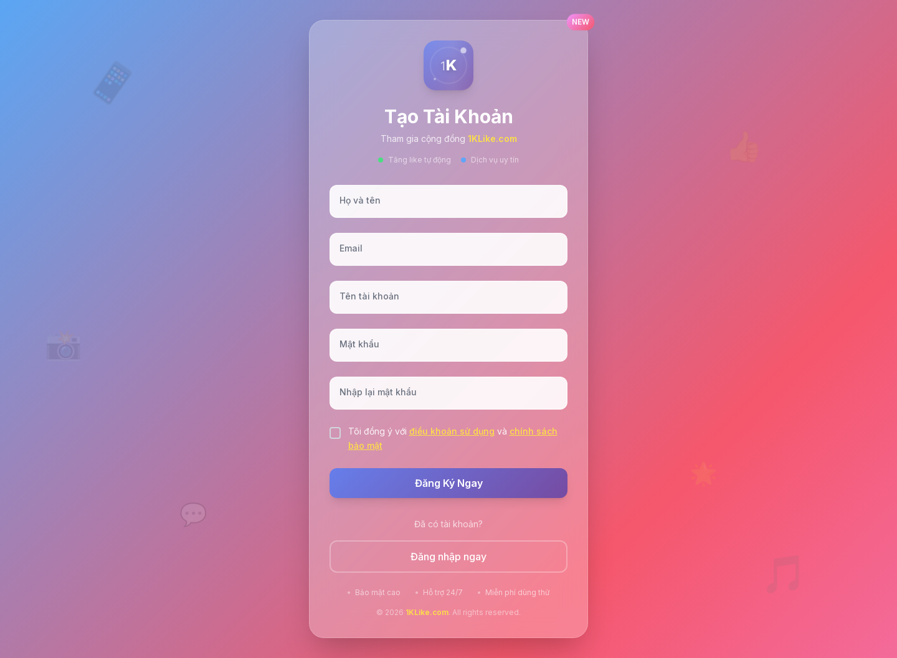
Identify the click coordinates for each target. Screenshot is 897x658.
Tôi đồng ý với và (453, 438)
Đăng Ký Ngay (449, 483)
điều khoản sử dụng (452, 431)
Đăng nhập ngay (448, 556)
